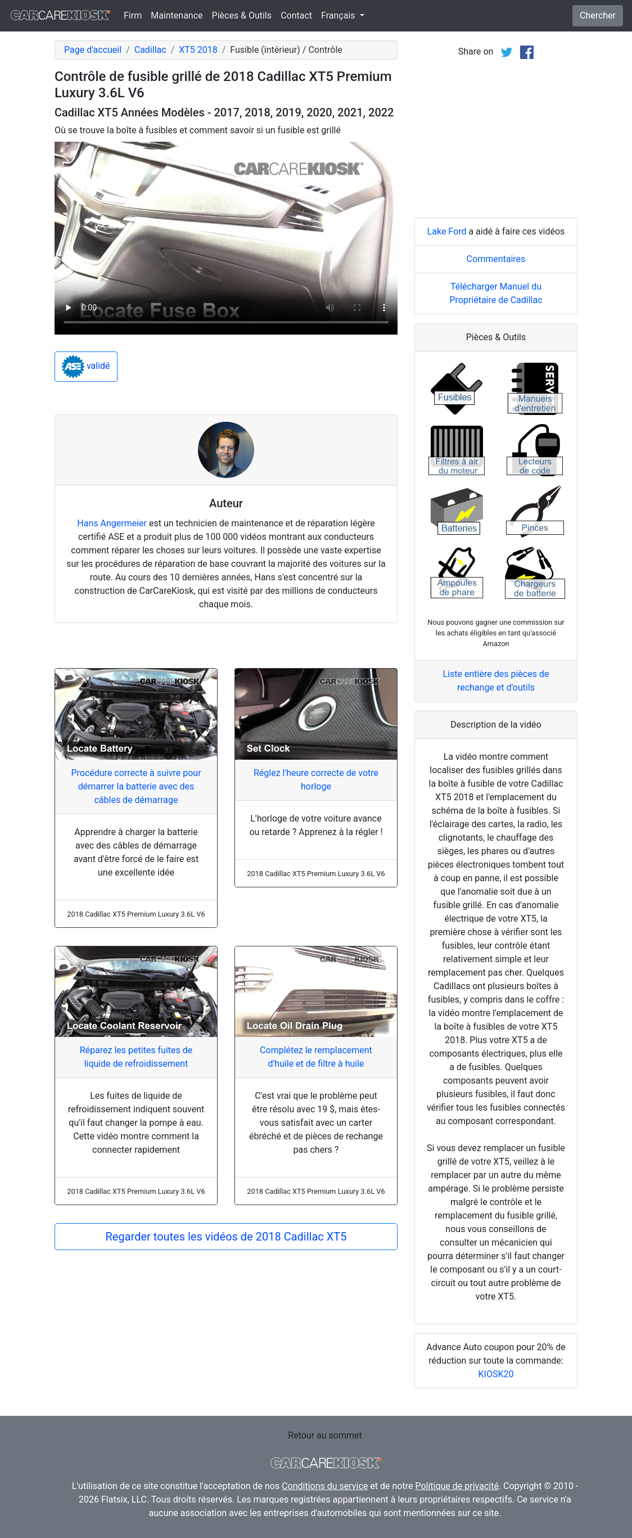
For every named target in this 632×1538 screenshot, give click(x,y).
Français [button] (339, 15)
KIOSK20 (496, 1374)
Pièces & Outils (242, 15)
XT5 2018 (198, 49)
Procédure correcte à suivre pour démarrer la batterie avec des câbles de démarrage (136, 786)
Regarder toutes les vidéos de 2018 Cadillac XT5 (226, 1236)
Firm (133, 15)
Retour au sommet (325, 1435)
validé (86, 366)
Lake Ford (447, 231)
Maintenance (176, 15)
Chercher (598, 15)
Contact (296, 15)
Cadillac (150, 49)
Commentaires (496, 259)
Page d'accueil (92, 49)
